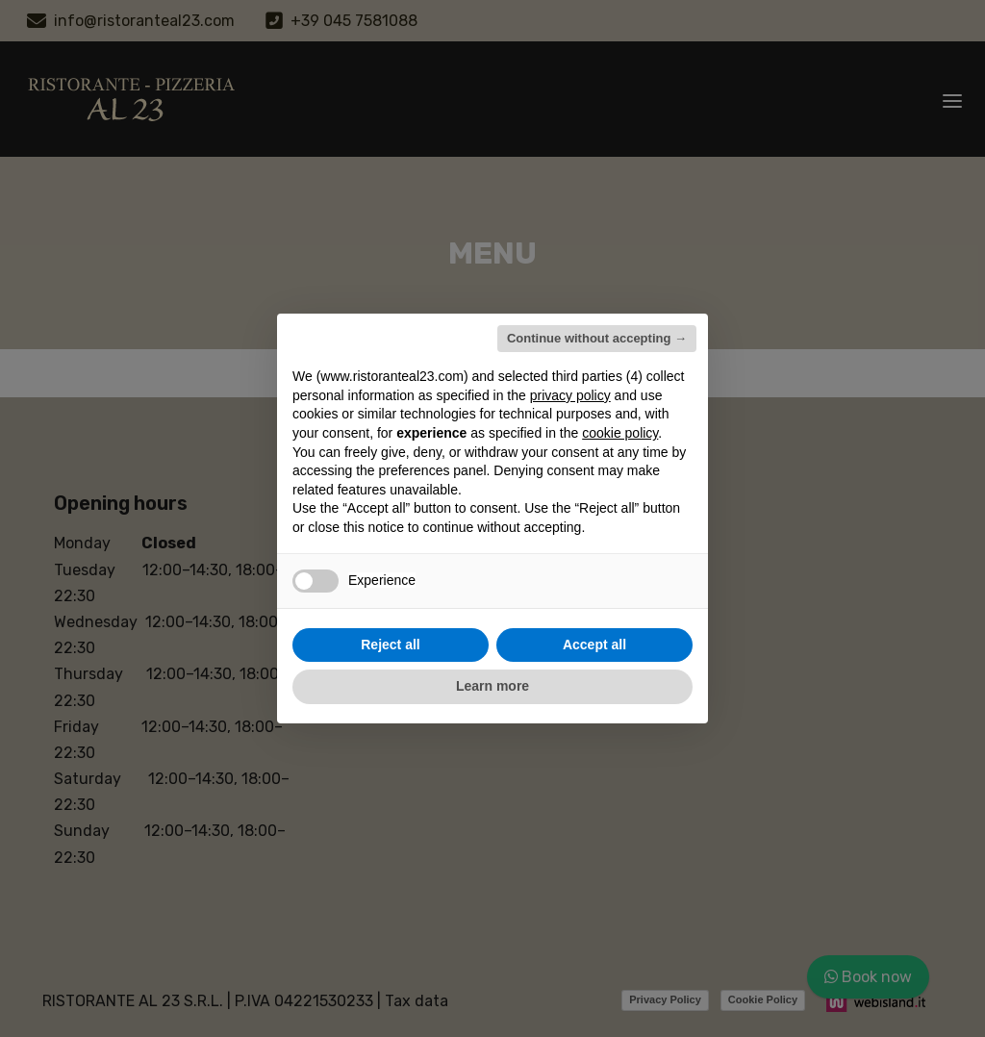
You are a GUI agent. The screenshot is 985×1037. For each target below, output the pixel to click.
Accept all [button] (594, 644)
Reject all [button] (390, 644)
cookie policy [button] (620, 433)
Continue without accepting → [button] (597, 338)
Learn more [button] (492, 686)
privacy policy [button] (570, 395)
